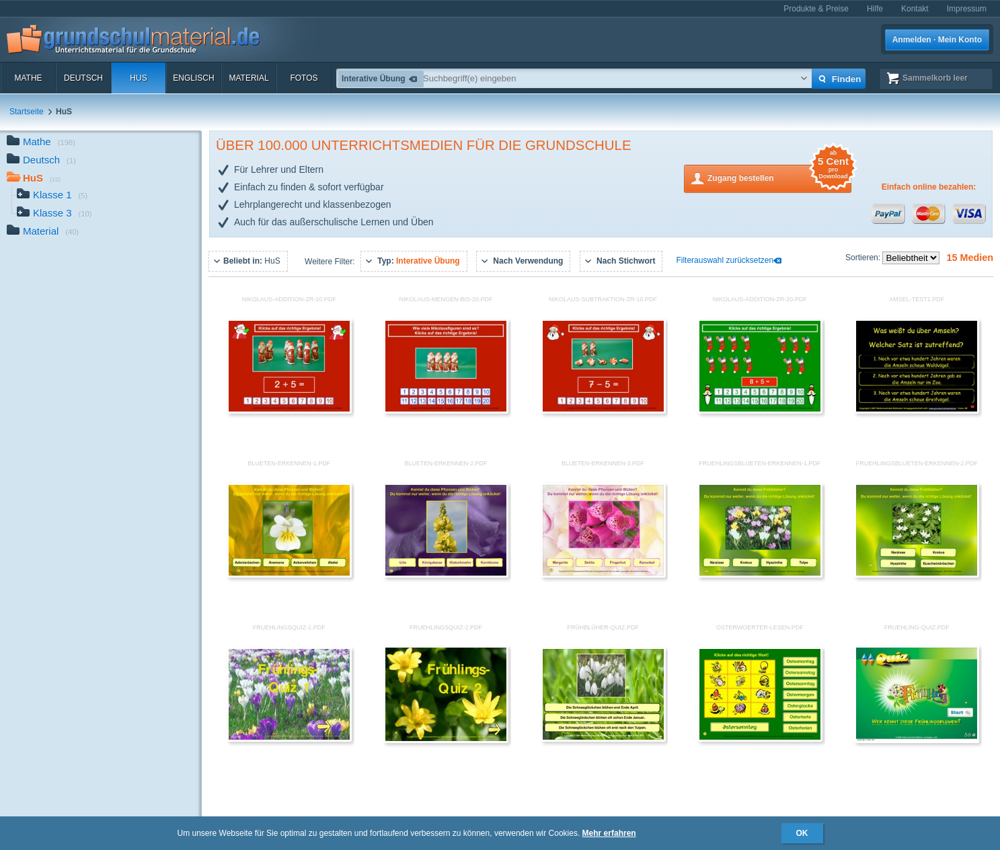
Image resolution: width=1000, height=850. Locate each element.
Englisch (193, 78)
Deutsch (83, 78)
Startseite (26, 111)
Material (248, 78)
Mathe (28, 78)
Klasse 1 (52, 196)
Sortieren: (863, 257)
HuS (138, 78)
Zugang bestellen (779, 177)
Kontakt (915, 8)
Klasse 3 (54, 214)
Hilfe (875, 8)
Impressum (967, 8)
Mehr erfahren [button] (609, 833)
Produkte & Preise (816, 8)
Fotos (303, 78)
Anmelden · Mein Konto (937, 39)
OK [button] (802, 833)
